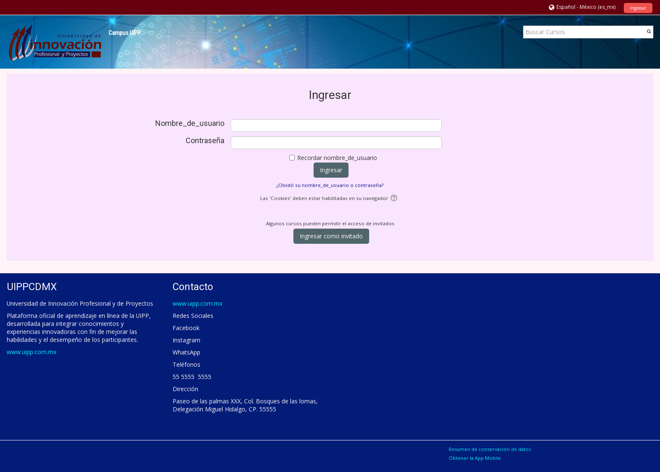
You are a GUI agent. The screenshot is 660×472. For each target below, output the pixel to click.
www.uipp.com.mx (31, 352)
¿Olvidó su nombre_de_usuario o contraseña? (330, 185)
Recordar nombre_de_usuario (337, 158)
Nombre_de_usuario (189, 123)
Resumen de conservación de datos (490, 449)
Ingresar (638, 8)
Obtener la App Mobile (475, 458)
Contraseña (205, 140)
